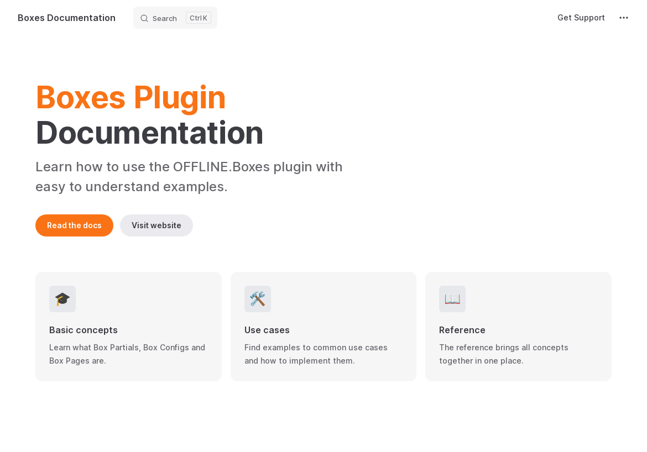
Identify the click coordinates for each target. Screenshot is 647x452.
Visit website (156, 225)
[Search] (175, 18)
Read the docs (74, 225)
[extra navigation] (624, 17)
